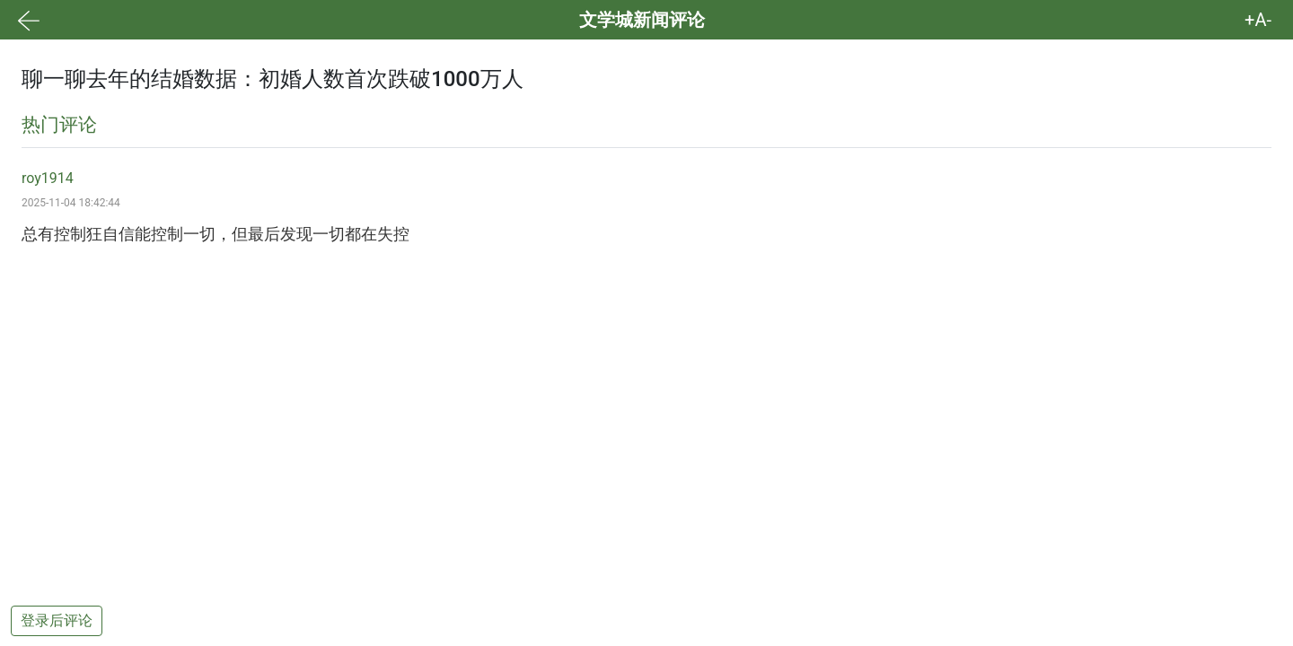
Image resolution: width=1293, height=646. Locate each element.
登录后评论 (56, 620)
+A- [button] (1258, 20)
